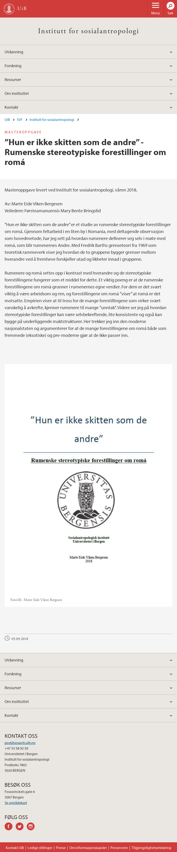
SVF (20, 119)
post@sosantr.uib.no (20, 742)
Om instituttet (17, 93)
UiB (7, 119)
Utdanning (14, 51)
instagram (32, 827)
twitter (21, 827)
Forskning (13, 65)
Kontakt (11, 107)
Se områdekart (16, 802)
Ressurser (13, 79)
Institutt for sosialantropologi (88, 31)
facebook (10, 827)
